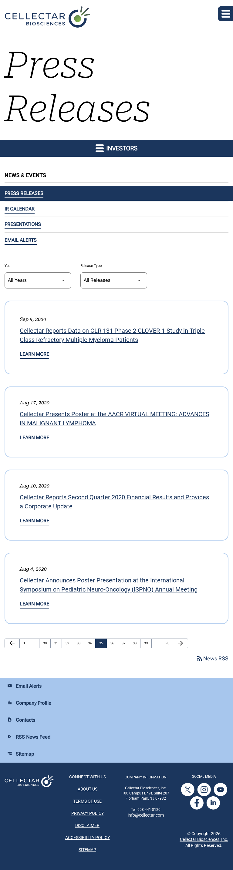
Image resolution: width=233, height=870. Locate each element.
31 (57, 643)
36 (113, 643)
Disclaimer (87, 825)
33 (80, 643)
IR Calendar (20, 209)
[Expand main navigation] (225, 13)
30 (46, 643)
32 (69, 643)
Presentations (23, 224)
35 (102, 643)
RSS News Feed (28, 737)
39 (147, 643)
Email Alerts (21, 240)
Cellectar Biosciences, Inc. (204, 839)
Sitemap (20, 754)
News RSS (212, 658)
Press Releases (24, 193)
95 (169, 643)
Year (8, 266)
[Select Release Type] (113, 280)
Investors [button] (116, 148)
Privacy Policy (87, 813)
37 (125, 643)
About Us (87, 789)
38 (136, 643)
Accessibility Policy (87, 837)
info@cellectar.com (146, 815)
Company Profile (29, 703)
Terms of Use (87, 801)
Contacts (21, 720)
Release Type (91, 266)
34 (91, 643)
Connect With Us (87, 777)
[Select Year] (38, 280)
